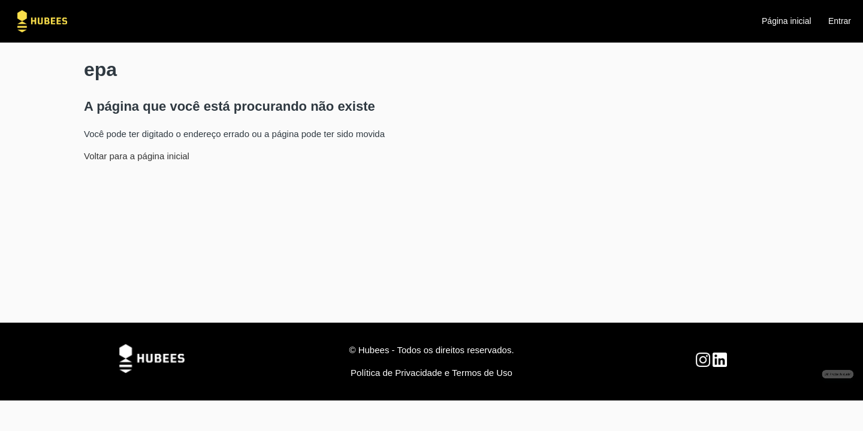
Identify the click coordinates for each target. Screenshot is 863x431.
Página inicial (786, 21)
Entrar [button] (839, 21)
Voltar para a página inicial (136, 156)
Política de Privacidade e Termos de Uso (431, 373)
